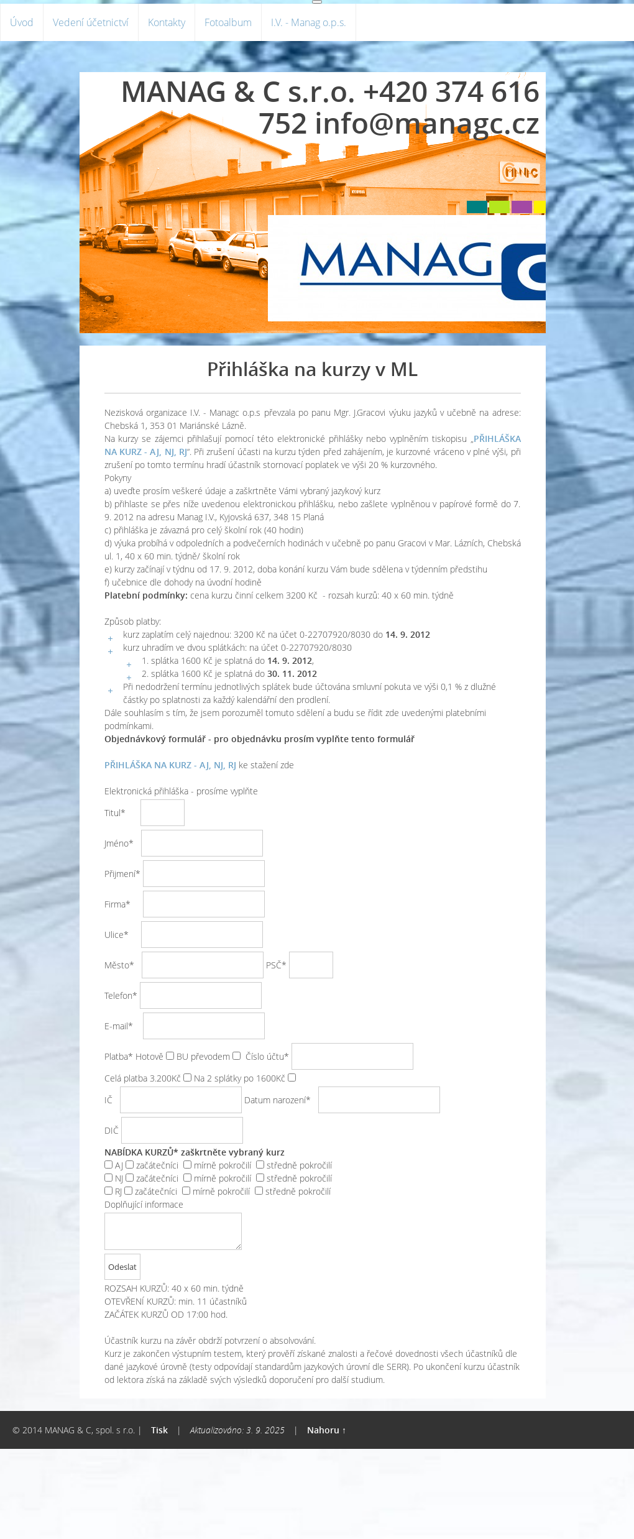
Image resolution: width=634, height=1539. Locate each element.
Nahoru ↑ (326, 1430)
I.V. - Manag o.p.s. (308, 22)
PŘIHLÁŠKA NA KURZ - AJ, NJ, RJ (170, 765)
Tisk (159, 1430)
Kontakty (166, 22)
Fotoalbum (228, 22)
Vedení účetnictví (91, 22)
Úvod (22, 22)
